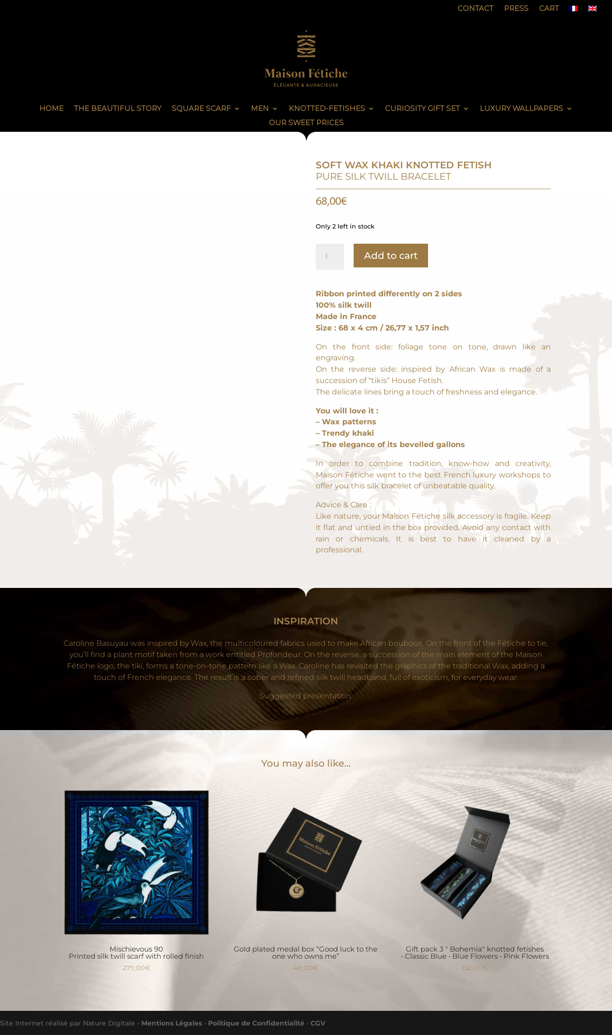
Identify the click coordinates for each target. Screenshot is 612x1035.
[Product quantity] (330, 257)
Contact (475, 9)
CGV (318, 1023)
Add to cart (391, 255)
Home (51, 109)
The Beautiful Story (117, 109)
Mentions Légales (171, 1023)
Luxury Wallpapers (521, 109)
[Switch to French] (573, 10)
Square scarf (201, 109)
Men (260, 109)
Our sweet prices (306, 123)
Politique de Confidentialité (256, 1023)
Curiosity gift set (422, 109)
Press (516, 9)
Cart (549, 9)
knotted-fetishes (327, 109)
